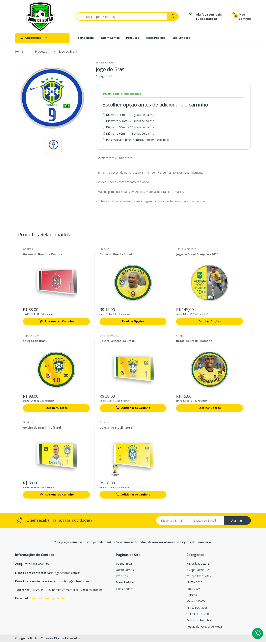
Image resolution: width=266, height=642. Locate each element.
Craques (104, 249)
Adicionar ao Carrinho (56, 321)
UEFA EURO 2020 (197, 614)
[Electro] (40, 16)
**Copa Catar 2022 (198, 576)
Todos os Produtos (198, 620)
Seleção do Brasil (35, 341)
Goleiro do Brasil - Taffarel (42, 427)
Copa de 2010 (31, 335)
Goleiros (28, 249)
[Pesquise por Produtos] (121, 16)
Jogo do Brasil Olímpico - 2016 (197, 254)
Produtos (41, 51)
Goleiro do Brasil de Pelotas (42, 254)
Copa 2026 (193, 589)
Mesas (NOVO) (196, 601)
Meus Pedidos (125, 582)
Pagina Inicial (124, 563)
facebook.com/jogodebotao (48, 598)
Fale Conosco (124, 589)
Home (19, 51)
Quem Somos (125, 570)
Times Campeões (186, 249)
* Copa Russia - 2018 (199, 570)
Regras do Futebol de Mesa (204, 626)
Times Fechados (105, 62)
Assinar (236, 520)
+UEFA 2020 (194, 582)
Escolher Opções (133, 321)
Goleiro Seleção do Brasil (117, 341)
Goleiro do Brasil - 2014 (116, 427)
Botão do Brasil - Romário (194, 341)
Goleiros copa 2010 (111, 335)
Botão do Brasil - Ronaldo (117, 254)
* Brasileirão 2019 (197, 563)
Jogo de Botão (28, 638)
